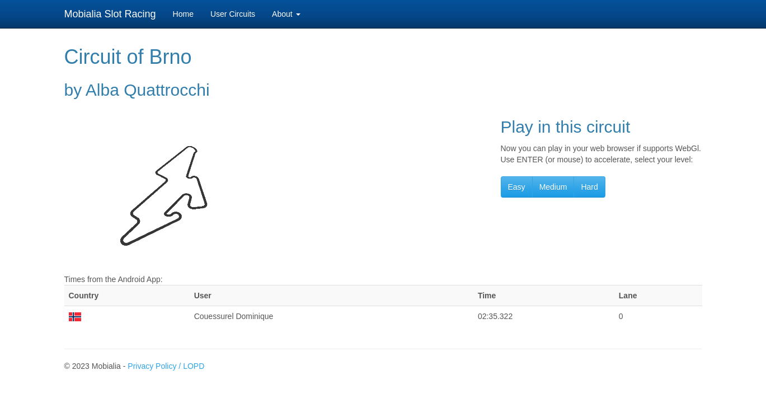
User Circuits (232, 14)
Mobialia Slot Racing (110, 14)
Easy (516, 186)
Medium (553, 186)
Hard (589, 186)
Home (183, 14)
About (286, 14)
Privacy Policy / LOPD (166, 366)
